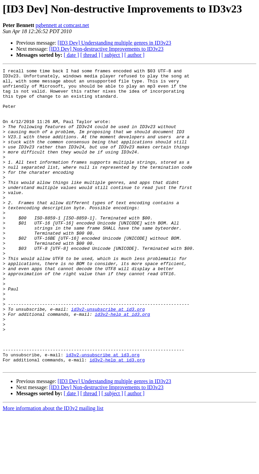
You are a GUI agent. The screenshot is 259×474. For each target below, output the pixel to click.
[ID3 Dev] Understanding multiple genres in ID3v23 (114, 43)
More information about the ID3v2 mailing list (53, 468)
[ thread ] (90, 55)
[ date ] (71, 55)
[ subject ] (112, 55)
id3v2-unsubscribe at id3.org (108, 358)
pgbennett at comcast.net (62, 25)
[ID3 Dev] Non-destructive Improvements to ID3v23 (106, 49)
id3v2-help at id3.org (122, 364)
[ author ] (134, 55)
